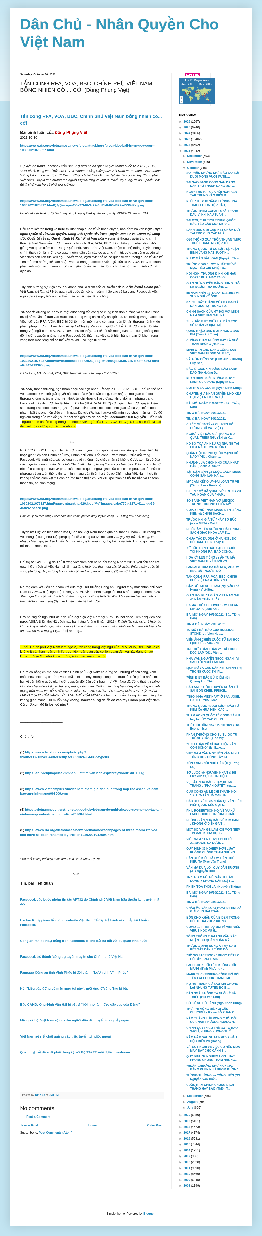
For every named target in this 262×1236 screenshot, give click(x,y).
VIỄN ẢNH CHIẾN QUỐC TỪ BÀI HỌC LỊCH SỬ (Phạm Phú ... (213, 641)
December (195, 156)
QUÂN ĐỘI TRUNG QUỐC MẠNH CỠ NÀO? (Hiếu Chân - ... (212, 454)
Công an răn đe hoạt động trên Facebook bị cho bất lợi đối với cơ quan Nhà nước (84, 941)
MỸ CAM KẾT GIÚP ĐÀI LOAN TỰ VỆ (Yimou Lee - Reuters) (212, 483)
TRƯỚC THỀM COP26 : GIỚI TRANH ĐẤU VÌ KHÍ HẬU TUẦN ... (212, 212)
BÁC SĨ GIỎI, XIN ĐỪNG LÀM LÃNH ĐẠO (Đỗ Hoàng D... (211, 370)
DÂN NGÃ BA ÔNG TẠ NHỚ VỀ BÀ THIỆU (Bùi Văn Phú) (211, 995)
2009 (187, 1180)
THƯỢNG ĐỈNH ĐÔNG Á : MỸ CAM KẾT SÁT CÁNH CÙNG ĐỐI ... (211, 947)
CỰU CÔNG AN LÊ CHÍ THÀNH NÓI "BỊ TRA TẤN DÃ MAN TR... (211, 793)
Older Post (154, 1125)
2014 (187, 1150)
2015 (187, 1144)
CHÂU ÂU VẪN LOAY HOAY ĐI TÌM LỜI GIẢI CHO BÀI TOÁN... (214, 909)
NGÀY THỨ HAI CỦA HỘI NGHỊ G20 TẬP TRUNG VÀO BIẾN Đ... (211, 193)
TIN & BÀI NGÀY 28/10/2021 (206, 902)
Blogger (149, 1213)
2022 (187, 145)
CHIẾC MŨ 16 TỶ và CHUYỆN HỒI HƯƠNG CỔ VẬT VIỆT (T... (210, 426)
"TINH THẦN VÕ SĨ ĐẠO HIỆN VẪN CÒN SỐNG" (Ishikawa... (211, 745)
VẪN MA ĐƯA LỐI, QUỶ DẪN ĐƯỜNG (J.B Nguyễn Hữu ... (212, 869)
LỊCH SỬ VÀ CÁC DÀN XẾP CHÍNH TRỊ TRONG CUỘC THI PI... (214, 669)
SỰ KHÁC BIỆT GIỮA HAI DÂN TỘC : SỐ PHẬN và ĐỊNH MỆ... (212, 323)
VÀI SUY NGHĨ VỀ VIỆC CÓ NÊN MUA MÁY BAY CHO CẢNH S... (213, 1048)
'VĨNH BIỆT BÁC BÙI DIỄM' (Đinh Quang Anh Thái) (209, 679)
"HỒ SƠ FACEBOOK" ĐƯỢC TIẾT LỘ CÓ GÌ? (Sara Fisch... (212, 957)
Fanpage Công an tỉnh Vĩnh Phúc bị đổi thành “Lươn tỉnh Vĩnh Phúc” (74, 972)
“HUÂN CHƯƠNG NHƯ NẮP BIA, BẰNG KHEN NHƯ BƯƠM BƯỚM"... (213, 1067)
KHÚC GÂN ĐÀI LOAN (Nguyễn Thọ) (212, 258)
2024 (187, 133)
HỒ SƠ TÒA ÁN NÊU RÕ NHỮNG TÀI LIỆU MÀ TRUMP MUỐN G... (212, 445)
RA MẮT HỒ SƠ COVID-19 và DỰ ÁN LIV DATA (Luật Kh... (212, 606)
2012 (187, 1162)
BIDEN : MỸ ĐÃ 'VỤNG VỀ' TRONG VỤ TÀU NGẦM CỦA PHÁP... (213, 492)
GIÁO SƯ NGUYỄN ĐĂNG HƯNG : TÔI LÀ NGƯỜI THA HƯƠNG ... (213, 285)
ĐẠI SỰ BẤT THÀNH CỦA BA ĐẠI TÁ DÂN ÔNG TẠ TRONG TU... (212, 304)
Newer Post (29, 1125)
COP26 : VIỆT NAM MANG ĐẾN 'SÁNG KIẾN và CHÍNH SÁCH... (213, 511)
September (195, 1096)
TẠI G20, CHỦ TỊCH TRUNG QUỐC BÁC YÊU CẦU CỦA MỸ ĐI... (211, 222)
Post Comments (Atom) (55, 1132)
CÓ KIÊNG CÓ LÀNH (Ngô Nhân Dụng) (214, 1003)
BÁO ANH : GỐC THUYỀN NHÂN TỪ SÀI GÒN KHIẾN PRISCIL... (212, 688)
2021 (187, 151)
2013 (187, 1156)
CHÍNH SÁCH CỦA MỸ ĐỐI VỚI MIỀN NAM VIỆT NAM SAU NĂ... (212, 313)
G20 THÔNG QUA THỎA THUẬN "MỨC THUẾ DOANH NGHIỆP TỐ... (213, 241)
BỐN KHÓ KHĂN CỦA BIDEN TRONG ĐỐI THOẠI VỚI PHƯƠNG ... (213, 919)
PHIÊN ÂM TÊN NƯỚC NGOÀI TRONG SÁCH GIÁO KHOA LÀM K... (213, 530)
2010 (187, 1174)
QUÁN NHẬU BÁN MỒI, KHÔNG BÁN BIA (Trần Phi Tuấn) (212, 332)
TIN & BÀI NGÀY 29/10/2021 (206, 624)
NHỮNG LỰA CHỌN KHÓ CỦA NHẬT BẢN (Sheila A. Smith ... (212, 464)
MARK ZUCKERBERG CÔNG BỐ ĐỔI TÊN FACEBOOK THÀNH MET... (212, 976)
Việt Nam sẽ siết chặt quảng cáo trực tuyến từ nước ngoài (65, 1036)
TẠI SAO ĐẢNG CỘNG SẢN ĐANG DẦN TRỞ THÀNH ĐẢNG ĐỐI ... (210, 184)
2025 (187, 127)
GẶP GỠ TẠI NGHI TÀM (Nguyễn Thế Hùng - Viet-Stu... (212, 587)
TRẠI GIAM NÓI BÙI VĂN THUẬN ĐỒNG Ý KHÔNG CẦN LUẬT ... (210, 879)
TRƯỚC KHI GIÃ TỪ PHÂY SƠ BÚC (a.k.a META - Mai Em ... (211, 521)
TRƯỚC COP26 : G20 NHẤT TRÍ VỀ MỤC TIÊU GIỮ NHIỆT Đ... (211, 266)
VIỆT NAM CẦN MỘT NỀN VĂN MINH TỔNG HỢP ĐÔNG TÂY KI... (212, 755)
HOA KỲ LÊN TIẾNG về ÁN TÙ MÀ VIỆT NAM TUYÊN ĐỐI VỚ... (210, 559)
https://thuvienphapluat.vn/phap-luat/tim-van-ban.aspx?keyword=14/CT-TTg (84, 773)
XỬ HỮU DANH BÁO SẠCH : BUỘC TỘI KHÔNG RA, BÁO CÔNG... (211, 549)
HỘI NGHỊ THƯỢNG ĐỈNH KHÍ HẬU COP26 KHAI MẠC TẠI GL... (211, 275)
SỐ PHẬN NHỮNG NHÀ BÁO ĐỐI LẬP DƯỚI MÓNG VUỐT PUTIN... (213, 174)
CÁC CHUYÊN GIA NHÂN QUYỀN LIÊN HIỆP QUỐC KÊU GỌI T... (214, 802)
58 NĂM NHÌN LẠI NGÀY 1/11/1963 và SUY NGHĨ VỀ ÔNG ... (212, 294)
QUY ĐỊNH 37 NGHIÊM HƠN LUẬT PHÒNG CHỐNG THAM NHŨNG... (211, 850)
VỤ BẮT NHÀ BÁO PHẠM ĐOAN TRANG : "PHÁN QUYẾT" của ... (211, 783)
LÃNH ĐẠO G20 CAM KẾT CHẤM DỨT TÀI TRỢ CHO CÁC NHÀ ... (213, 231)
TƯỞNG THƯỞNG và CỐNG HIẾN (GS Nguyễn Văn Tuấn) (213, 1077)
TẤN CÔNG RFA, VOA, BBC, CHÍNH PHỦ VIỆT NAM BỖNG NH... (211, 578)
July (190, 1107)
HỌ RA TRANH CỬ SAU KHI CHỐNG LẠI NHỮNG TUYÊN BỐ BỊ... (212, 985)
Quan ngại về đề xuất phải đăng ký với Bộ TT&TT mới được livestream (75, 1052)
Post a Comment (38, 1117)
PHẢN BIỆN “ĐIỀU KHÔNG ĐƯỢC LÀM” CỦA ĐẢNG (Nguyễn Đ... (210, 380)
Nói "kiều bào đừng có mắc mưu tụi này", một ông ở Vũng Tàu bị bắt (74, 988)
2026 (187, 121)
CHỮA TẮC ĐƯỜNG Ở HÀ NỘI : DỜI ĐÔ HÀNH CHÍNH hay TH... (211, 540)
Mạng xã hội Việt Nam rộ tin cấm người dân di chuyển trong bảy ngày (74, 1020)
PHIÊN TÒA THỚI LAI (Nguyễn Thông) (213, 886)
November (195, 162)
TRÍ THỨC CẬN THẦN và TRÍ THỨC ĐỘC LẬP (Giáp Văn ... (211, 650)
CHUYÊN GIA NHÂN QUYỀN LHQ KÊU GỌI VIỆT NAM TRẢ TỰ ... (213, 395)
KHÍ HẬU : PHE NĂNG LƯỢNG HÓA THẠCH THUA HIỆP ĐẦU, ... (211, 203)
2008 (187, 1185)
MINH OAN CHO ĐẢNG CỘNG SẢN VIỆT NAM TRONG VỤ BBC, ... (211, 351)
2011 (187, 1168)
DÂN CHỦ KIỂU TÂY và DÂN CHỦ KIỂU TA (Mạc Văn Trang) (210, 859)
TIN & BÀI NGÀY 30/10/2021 (206, 413)
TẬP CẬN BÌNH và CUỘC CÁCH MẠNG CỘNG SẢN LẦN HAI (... (213, 473)
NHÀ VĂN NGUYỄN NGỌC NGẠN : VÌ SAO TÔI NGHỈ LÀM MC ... (212, 660)
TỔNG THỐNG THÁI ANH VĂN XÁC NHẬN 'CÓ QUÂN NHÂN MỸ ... (211, 938)
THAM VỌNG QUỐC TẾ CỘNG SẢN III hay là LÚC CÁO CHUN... (213, 717)
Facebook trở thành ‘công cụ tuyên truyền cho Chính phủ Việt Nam (72, 957)
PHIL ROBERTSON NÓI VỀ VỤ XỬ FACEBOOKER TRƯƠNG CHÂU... (212, 812)
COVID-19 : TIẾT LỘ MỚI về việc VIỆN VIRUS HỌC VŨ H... (213, 928)
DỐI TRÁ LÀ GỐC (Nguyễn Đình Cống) (214, 388)
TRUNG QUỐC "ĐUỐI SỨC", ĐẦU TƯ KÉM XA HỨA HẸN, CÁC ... (212, 707)
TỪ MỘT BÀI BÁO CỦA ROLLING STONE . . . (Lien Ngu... (210, 631)
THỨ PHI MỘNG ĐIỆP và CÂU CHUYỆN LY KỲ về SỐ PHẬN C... (211, 1010)
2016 (187, 1138)
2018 (187, 1127)
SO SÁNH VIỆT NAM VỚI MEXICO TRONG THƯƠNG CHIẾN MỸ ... (210, 502)
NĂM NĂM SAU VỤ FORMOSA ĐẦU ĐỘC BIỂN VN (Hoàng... (211, 1039)
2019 (187, 1121)
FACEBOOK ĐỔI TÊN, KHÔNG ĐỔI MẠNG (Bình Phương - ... (211, 966)
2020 (187, 1115)
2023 (187, 139)
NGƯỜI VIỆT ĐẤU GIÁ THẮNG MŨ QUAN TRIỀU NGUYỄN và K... (210, 435)
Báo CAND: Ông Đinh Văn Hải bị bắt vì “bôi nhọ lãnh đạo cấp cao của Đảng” (80, 1004)
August (193, 1102)
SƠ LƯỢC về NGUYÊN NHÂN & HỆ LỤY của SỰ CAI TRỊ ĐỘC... (211, 774)
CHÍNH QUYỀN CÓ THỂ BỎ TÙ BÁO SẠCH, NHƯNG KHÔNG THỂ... (212, 1029)
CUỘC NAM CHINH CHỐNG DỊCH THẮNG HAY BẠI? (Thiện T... (210, 1086)
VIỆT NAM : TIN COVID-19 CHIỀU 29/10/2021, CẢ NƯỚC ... (210, 840)
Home (92, 1125)
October (193, 168)
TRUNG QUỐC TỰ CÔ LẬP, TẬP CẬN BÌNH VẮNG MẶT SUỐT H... (212, 250)
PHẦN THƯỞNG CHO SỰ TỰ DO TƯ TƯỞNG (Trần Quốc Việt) (211, 736)
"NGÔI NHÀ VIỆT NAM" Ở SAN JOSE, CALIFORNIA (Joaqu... (213, 698)
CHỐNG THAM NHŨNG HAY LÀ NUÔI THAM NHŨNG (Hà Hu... (212, 342)
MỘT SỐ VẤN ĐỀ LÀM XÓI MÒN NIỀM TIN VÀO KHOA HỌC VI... (213, 831)
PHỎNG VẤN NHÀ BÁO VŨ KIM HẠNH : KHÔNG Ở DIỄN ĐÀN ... (213, 821)
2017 (187, 1132)
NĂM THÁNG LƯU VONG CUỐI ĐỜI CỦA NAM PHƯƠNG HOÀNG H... (211, 1020)
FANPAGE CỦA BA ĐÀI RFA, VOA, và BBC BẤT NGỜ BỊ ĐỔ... (212, 568)
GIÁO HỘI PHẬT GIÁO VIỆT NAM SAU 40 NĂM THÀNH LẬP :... (213, 597)
